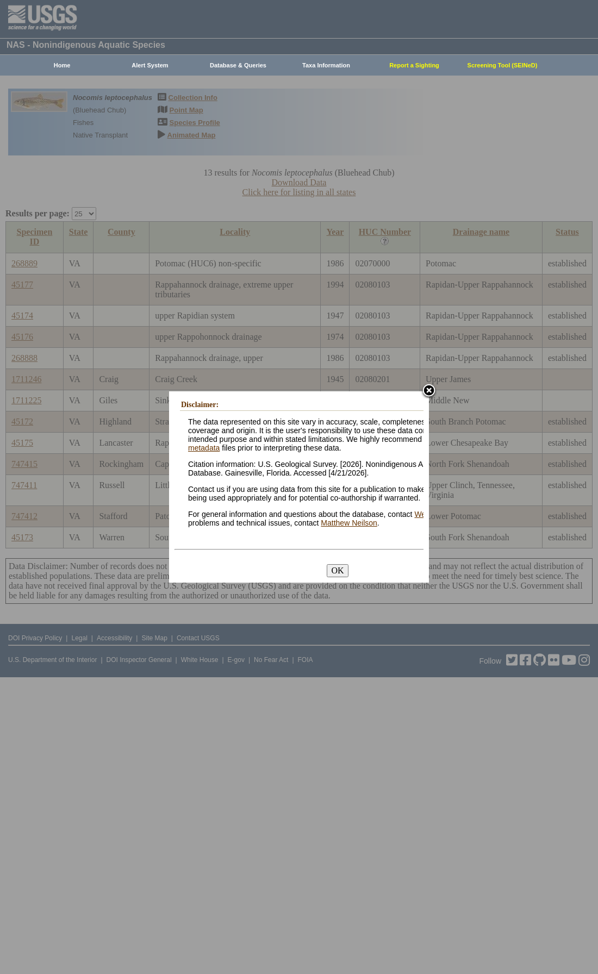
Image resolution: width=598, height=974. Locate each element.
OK (337, 570)
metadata (204, 448)
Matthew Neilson (349, 523)
